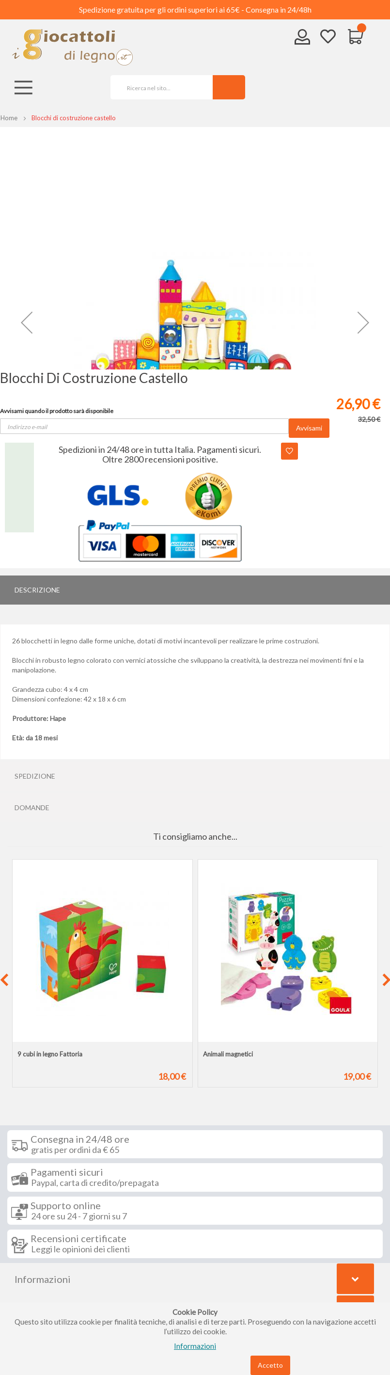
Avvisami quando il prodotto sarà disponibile (56, 411)
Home (8, 118)
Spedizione (35, 776)
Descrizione (37, 590)
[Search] (229, 87)
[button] (26, 322)
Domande (32, 807)
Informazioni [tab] (43, 1279)
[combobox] (158, 87)
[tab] (195, 590)
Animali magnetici (228, 1054)
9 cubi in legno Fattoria (49, 1054)
